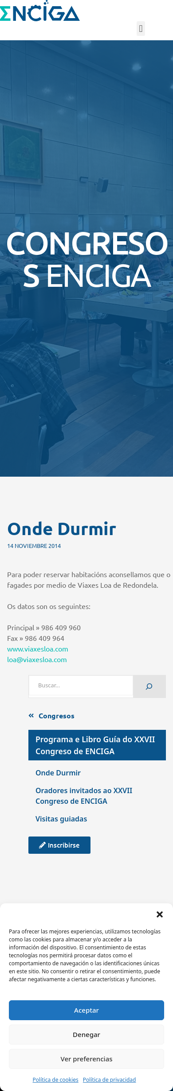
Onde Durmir (58, 773)
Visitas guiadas (61, 819)
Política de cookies (56, 1079)
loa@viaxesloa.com (37, 659)
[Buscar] (149, 686)
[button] (159, 914)
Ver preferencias (86, 1058)
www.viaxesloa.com (37, 648)
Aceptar (86, 1010)
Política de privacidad (109, 1079)
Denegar (86, 1034)
